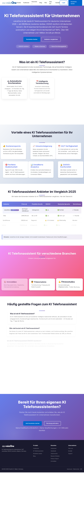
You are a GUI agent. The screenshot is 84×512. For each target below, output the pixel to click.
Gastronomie (54, 453)
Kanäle (19, 2)
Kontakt (58, 2)
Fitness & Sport (55, 458)
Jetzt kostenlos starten (32, 423)
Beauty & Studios (55, 456)
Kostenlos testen (31, 39)
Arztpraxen (53, 448)
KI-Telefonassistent (38, 451)
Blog (40, 2)
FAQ (45, 2)
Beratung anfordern (52, 423)
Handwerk (53, 451)
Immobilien (53, 461)
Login (63, 2)
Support (70, 453)
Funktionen (26, 2)
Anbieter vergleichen (51, 39)
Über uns (50, 2)
